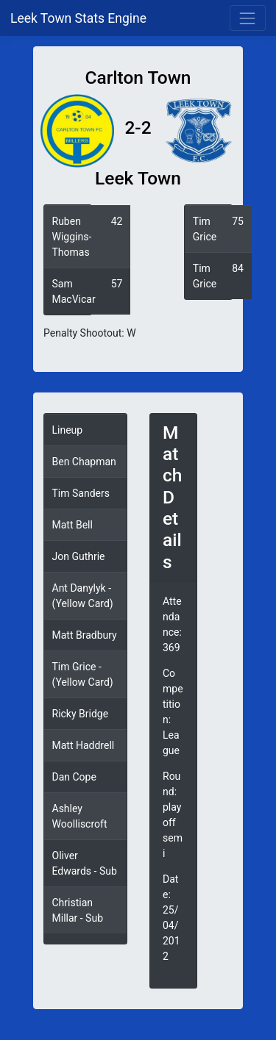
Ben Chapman (84, 461)
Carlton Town (138, 77)
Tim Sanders (81, 493)
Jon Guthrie (78, 556)
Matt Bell (72, 525)
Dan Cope (74, 777)
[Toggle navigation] (248, 18)
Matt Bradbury (84, 635)
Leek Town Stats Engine (79, 18)
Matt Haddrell (83, 745)
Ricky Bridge (80, 714)
